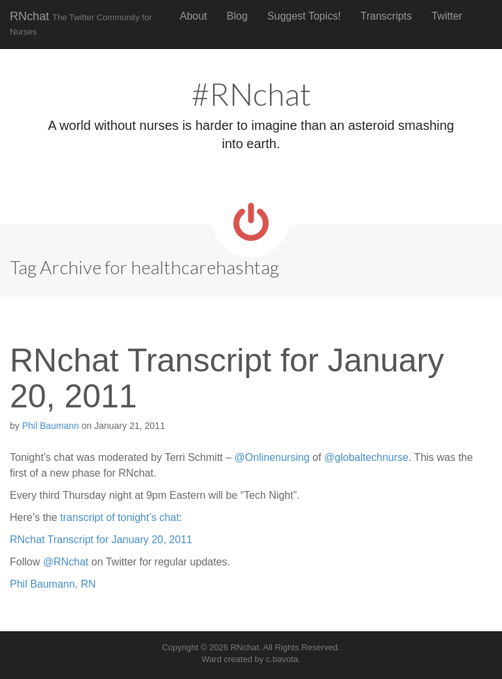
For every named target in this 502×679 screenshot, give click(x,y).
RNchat (81, 23)
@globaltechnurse (366, 457)
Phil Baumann (50, 425)
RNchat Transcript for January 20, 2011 (227, 378)
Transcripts (386, 16)
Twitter (446, 16)
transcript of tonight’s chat (119, 517)
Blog (237, 16)
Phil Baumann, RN (53, 584)
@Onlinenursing (272, 457)
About (193, 16)
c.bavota (282, 659)
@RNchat (66, 561)
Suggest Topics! (304, 16)
